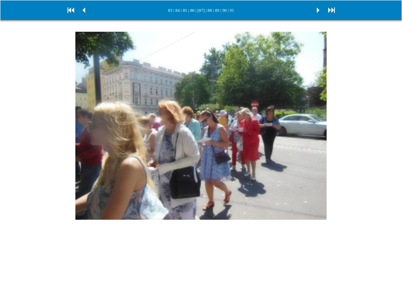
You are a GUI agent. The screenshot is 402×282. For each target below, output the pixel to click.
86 (192, 10)
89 (217, 10)
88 (210, 10)
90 (224, 10)
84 (177, 10)
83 (170, 10)
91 (232, 10)
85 (185, 10)
